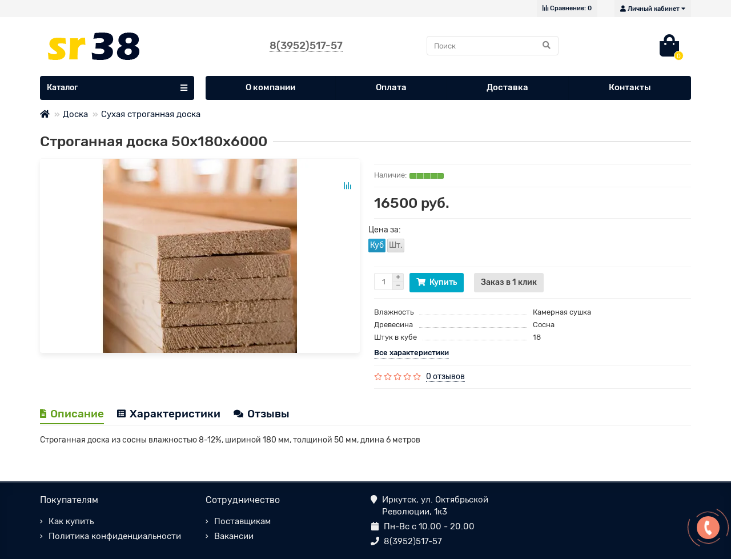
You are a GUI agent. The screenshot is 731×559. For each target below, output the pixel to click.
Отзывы (262, 413)
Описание (72, 413)
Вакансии (234, 536)
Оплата (391, 87)
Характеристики (168, 413)
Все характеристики (411, 352)
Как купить (71, 521)
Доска (75, 114)
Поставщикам (242, 521)
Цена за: (384, 230)
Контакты (630, 87)
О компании (270, 87)
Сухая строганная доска (150, 114)
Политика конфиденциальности (115, 536)
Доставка (507, 87)
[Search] (493, 45)
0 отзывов (445, 376)
